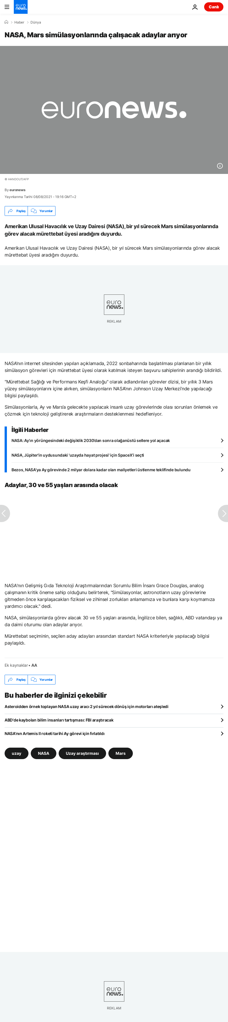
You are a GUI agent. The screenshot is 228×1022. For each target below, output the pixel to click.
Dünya (35, 22)
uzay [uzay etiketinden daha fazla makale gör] (16, 753)
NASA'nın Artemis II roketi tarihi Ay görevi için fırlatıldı (54, 733)
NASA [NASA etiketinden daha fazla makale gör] (43, 753)
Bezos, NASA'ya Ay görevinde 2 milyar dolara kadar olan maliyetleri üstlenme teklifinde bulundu (101, 469)
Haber (19, 22)
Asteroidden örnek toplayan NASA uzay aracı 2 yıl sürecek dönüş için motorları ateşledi (86, 706)
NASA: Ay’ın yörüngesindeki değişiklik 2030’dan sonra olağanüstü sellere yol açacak (91, 440)
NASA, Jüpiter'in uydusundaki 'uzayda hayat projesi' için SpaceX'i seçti (78, 455)
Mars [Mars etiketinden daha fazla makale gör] (121, 753)
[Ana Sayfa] (6, 22)
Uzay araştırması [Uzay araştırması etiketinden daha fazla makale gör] (82, 753)
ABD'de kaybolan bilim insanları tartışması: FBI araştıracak (59, 719)
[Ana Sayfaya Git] (21, 7)
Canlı (214, 6)
